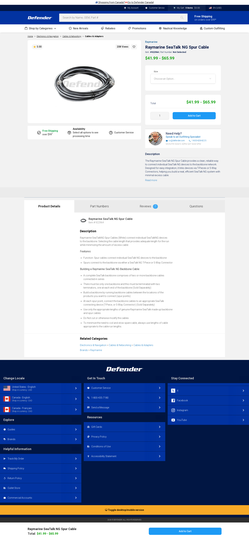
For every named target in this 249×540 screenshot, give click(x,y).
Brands (84, 350)
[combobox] (123, 18)
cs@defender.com (175, 140)
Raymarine (151, 42)
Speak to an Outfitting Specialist (183, 136)
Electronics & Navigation (93, 345)
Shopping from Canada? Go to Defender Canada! (124, 2)
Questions (196, 206)
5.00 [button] (37, 46)
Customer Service (154, 8)
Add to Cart (194, 115)
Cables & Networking (120, 345)
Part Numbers (99, 206)
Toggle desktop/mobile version (124, 510)
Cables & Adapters (94, 36)
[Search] (184, 18)
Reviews (149, 206)
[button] (134, 46)
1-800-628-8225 (197, 140)
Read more (151, 180)
